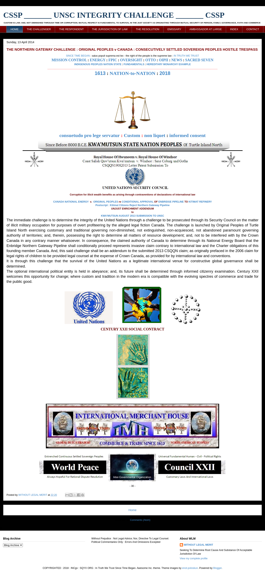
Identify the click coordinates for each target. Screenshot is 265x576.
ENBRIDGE (165, 201)
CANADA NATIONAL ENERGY (71, 201)
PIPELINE (178, 201)
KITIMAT (194, 201)
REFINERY (205, 201)
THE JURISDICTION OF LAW (110, 29)
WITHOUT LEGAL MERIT (198, 544)
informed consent (187, 135)
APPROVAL (146, 201)
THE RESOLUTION (147, 29)
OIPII (163, 60)
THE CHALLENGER (39, 29)
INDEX (234, 29)
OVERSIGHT (131, 60)
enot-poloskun (190, 568)
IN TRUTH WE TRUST (186, 55)
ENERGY (97, 60)
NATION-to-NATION (132, 73)
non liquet (154, 135)
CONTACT (252, 29)
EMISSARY (174, 29)
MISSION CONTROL (69, 60)
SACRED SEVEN (199, 60)
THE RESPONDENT (71, 29)
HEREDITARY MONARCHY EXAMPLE (169, 64)
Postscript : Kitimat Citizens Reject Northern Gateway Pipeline (132, 205)
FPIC (112, 60)
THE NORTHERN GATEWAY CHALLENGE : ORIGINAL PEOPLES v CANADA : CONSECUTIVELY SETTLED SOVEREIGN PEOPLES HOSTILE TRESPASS (132, 49)
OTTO (150, 60)
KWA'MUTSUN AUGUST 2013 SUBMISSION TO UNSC (132, 215)
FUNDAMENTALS (134, 64)
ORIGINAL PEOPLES (105, 201)
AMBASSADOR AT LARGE (205, 29)
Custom (132, 135)
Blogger (217, 568)
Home (132, 510)
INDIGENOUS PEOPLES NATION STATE (97, 64)
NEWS (176, 60)
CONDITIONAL (130, 201)
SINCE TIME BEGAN (78, 55)
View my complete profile (194, 558)
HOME (15, 29)
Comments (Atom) (140, 520)
